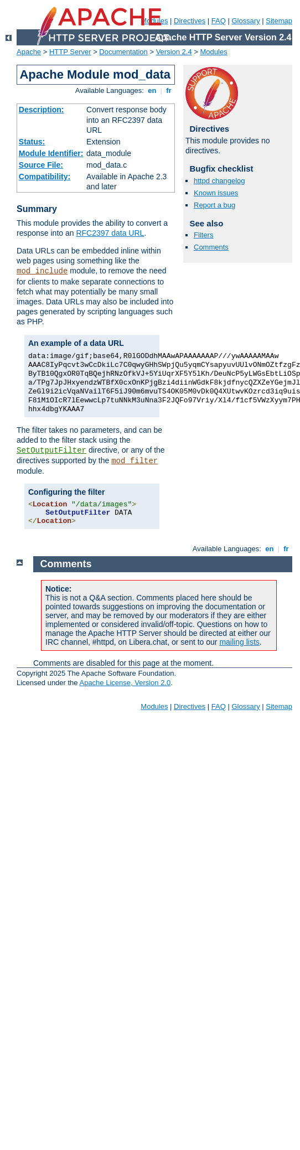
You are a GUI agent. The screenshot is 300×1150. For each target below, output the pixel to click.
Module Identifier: (51, 153)
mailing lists (239, 642)
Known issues (216, 193)
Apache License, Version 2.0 (124, 682)
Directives (189, 21)
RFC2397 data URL (110, 233)
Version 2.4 (174, 52)
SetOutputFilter (51, 450)
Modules (213, 52)
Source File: (41, 164)
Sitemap (279, 21)
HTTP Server (70, 52)
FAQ (218, 21)
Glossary (245, 21)
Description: (41, 109)
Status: (32, 141)
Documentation (123, 52)
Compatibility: (44, 176)
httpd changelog (219, 181)
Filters (203, 235)
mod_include (42, 271)
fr (169, 90)
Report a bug (214, 205)
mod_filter (134, 461)
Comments (211, 247)
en (152, 90)
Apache (29, 52)
